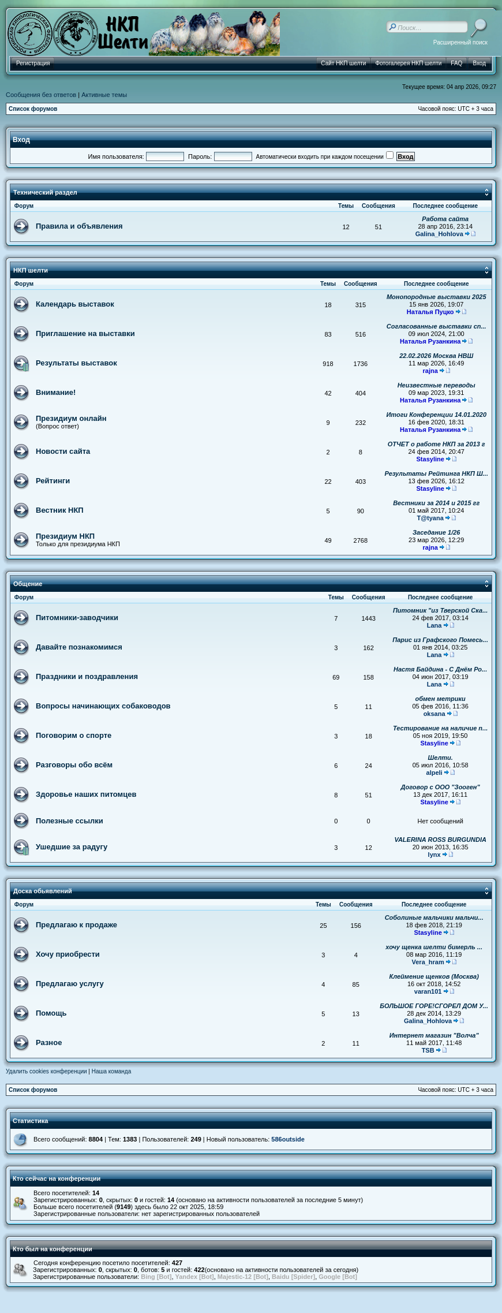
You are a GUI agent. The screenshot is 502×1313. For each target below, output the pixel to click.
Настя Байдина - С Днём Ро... (440, 669)
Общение (27, 583)
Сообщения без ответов (41, 94)
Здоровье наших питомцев (86, 794)
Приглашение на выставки (85, 333)
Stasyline (430, 459)
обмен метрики (440, 698)
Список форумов (33, 109)
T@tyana (430, 517)
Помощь (51, 1013)
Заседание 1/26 (436, 532)
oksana (434, 713)
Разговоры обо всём (74, 764)
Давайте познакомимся (79, 647)
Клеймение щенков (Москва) (433, 976)
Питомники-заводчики (77, 617)
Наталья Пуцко (430, 311)
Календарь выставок (75, 304)
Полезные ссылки (69, 820)
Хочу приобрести (68, 954)
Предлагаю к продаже (76, 924)
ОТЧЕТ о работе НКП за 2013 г (436, 444)
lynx (434, 854)
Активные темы (104, 94)
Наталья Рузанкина (430, 341)
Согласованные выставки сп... (436, 326)
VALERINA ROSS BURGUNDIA (440, 839)
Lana (434, 625)
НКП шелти (30, 270)
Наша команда (112, 1071)
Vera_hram (428, 961)
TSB (428, 1050)
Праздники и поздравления (87, 676)
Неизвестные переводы (436, 385)
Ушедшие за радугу (71, 846)
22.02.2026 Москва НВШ (436, 355)
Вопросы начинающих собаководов (103, 706)
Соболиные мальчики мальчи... (434, 917)
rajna (430, 370)
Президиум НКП (65, 536)
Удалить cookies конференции (46, 1071)
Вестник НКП (60, 510)
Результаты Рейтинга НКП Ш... (436, 473)
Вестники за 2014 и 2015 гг (436, 502)
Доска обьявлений (42, 890)
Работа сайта (445, 218)
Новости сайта (63, 451)
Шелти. (440, 757)
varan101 (428, 991)
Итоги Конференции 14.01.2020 (436, 414)
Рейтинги (53, 480)
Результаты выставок (76, 363)
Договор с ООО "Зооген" (440, 787)
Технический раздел (45, 192)
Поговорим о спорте (73, 735)
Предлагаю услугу (70, 983)
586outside (287, 1139)
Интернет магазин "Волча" (434, 1035)
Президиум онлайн (71, 418)
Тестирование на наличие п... (440, 728)
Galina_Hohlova (439, 233)
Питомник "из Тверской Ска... (440, 610)
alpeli (434, 772)
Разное (49, 1042)
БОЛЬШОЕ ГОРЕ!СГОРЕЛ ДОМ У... (434, 1005)
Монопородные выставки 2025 (436, 296)
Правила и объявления (79, 226)
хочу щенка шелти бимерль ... (433, 946)
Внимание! (56, 392)
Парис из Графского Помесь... (440, 639)
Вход (21, 140)
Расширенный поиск (460, 42)
